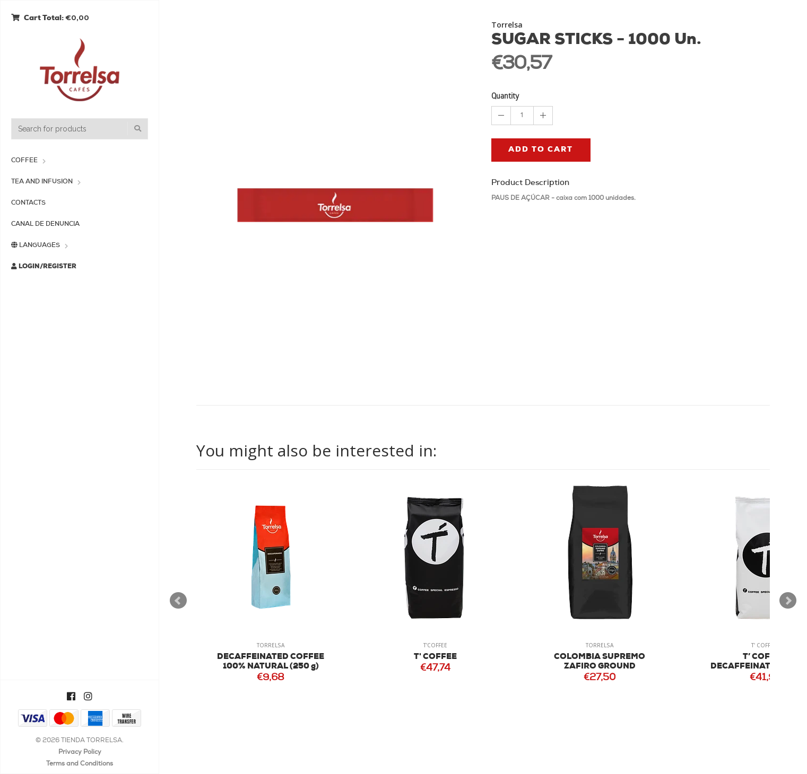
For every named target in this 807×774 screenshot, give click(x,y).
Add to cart (540, 150)
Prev (178, 600)
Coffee (24, 160)
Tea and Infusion (42, 182)
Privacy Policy (79, 752)
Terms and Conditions (79, 764)
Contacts (28, 203)
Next (787, 600)
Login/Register (43, 266)
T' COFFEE (435, 657)
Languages (35, 245)
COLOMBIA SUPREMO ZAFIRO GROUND (599, 662)
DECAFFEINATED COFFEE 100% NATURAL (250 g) (270, 662)
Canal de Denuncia (45, 224)
